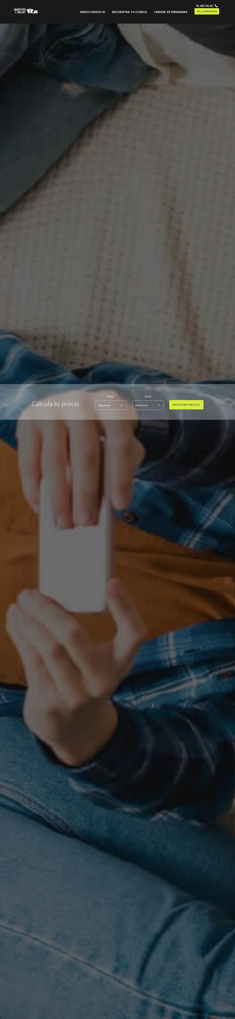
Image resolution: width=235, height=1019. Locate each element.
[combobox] (111, 405)
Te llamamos (207, 11)
